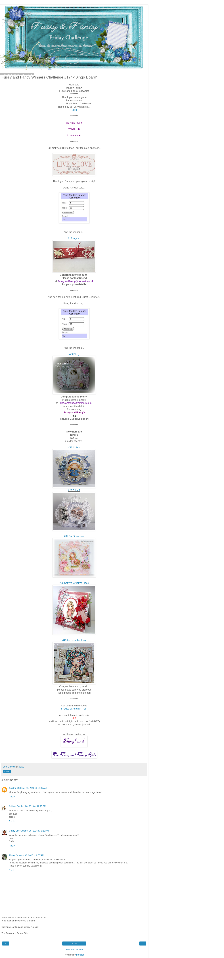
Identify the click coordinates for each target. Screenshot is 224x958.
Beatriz (12, 788)
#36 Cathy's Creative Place (74, 583)
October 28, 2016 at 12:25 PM (31, 806)
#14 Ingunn (74, 238)
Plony (12, 855)
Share (6, 772)
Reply (12, 796)
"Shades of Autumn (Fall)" (74, 708)
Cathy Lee (14, 831)
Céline (12, 806)
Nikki (74, 110)
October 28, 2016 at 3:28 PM (35, 831)
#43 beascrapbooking (74, 640)
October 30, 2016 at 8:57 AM (30, 855)
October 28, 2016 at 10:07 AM (32, 788)
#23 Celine (74, 447)
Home (74, 943)
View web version (74, 949)
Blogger (80, 955)
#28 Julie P (74, 490)
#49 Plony (74, 354)
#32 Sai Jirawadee (74, 536)
